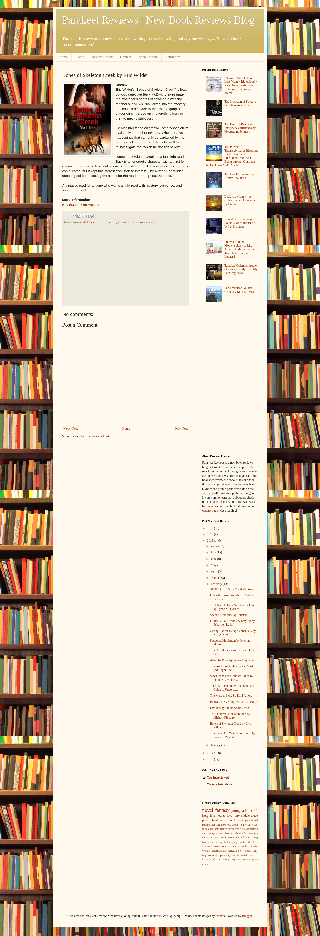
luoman (220, 916)
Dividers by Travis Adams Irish (229, 708)
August (215, 546)
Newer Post (70, 428)
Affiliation (172, 57)
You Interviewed (218, 777)
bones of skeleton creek (86, 222)
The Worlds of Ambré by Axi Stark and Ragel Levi (232, 668)
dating (254, 837)
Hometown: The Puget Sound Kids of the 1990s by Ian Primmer (239, 223)
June (214, 559)
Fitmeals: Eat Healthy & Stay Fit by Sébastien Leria (232, 622)
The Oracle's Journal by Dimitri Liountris (239, 176)
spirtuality (224, 855)
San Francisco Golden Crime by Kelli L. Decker (240, 289)
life (249, 842)
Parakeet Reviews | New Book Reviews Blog (158, 20)
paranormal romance (214, 824)
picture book (210, 820)
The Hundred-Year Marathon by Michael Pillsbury (230, 715)
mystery (118, 222)
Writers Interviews (219, 784)
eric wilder (107, 222)
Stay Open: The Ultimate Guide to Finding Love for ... (231, 677)
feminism (207, 842)
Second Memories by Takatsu (228, 615)
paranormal (251, 820)
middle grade (249, 815)
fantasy (222, 810)
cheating (228, 833)
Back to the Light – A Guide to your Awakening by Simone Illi (240, 200)
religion (232, 850)
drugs (233, 859)
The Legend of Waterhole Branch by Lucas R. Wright (232, 735)
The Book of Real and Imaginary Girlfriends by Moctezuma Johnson (240, 127)
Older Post (181, 428)
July (214, 552)
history (218, 842)
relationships (219, 850)
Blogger (247, 916)
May (214, 565)
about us (217, 501)
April (214, 571)
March (215, 577)
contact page (210, 510)
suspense (149, 222)
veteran (246, 859)
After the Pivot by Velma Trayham (231, 660)
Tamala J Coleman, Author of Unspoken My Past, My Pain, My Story (241, 269)
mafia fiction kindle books (231, 846)
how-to (221, 815)
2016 (210, 534)
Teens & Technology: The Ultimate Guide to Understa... (232, 687)
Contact (125, 57)
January (216, 745)
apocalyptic (234, 828)
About (79, 57)
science (209, 828)
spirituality (221, 828)
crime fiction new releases (235, 837)
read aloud (233, 824)
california (215, 859)
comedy (225, 859)
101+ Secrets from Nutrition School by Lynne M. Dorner (232, 607)
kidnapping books (234, 842)
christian (207, 837)
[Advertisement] (124, 264)
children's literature (246, 833)
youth (255, 859)
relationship (246, 824)
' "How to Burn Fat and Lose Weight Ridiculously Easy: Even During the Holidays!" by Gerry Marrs (240, 85)
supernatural (227, 820)
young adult (240, 810)
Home (63, 57)
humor (240, 820)
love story (233, 815)
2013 (210, 759)
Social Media (148, 57)
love (212, 815)
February (217, 584)
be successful (239, 855)
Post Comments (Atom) (94, 436)
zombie (206, 863)
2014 (210, 753)
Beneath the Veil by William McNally (233, 702)
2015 (210, 540)
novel (127, 222)
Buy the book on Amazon (81, 204)
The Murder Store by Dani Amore (231, 695)
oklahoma (137, 222)
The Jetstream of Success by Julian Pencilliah (240, 103)
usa (240, 859)
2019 (210, 528)
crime (216, 837)
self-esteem (244, 850)
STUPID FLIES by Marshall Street (232, 589)
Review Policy (102, 57)
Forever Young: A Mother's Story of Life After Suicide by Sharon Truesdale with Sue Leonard (239, 249)
